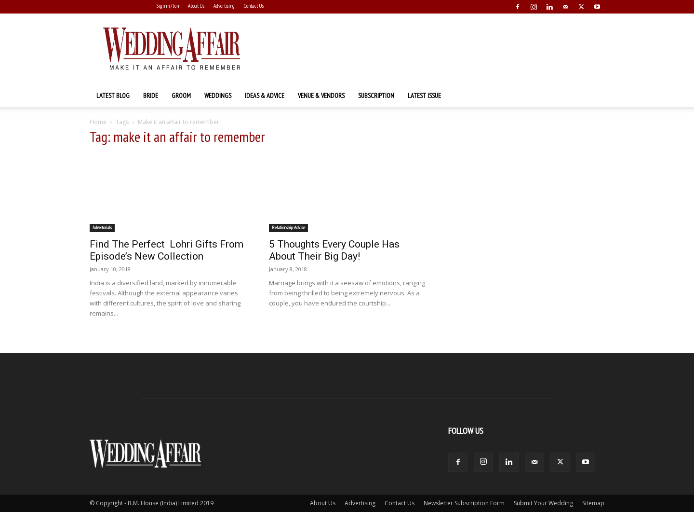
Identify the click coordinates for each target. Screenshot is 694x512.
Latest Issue (424, 95)
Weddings (217, 95)
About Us (196, 5)
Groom (181, 95)
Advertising (224, 5)
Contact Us (254, 5)
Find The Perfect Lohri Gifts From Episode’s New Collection (166, 250)
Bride (150, 95)
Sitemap (593, 503)
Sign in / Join (168, 5)
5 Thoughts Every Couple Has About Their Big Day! (334, 250)
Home (98, 122)
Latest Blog (113, 95)
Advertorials (102, 227)
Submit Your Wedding (543, 503)
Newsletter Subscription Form (464, 503)
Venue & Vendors (321, 95)
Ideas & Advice (264, 95)
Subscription (376, 95)
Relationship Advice (288, 227)
